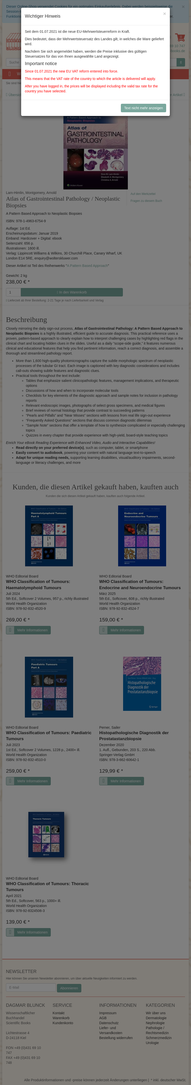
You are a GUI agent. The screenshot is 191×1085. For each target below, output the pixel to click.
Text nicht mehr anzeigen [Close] (143, 108)
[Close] (164, 13)
